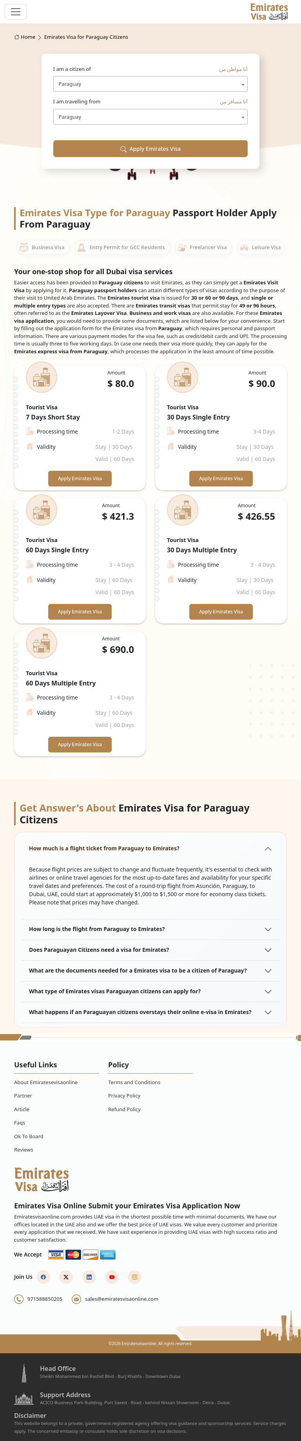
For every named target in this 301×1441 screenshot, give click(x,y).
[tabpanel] (150, 561)
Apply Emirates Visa (150, 148)
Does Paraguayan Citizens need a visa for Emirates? (99, 949)
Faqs (19, 1122)
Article (21, 1109)
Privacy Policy (124, 1095)
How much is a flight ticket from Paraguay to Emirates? (104, 848)
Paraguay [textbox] (70, 83)
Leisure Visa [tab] (260, 247)
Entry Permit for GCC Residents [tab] (121, 247)
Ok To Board (29, 1136)
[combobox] (150, 84)
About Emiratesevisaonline (46, 1082)
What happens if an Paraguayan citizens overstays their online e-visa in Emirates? (140, 1012)
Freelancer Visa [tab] (202, 247)
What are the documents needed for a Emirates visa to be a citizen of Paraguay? (138, 970)
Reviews (23, 1149)
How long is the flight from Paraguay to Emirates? (97, 929)
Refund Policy (124, 1109)
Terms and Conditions (134, 1082)
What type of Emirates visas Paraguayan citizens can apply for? (115, 991)
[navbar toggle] (16, 12)
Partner (23, 1095)
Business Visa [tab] (41, 247)
